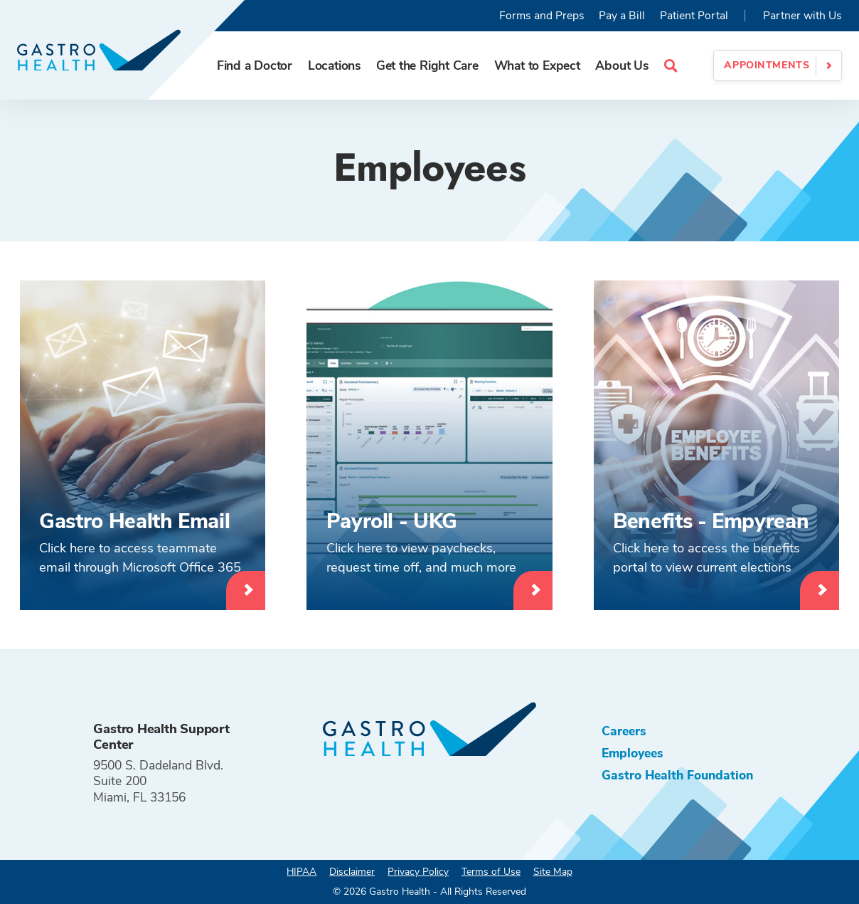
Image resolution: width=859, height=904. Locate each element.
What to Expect (537, 65)
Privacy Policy (418, 871)
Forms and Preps (542, 15)
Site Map (552, 871)
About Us (621, 65)
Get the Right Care (427, 65)
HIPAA (301, 871)
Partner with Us (802, 15)
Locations (334, 65)
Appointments (766, 65)
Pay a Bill (622, 15)
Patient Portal (694, 15)
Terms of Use (491, 871)
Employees (632, 753)
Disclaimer (352, 871)
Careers (624, 731)
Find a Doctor (254, 65)
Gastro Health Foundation (677, 775)
